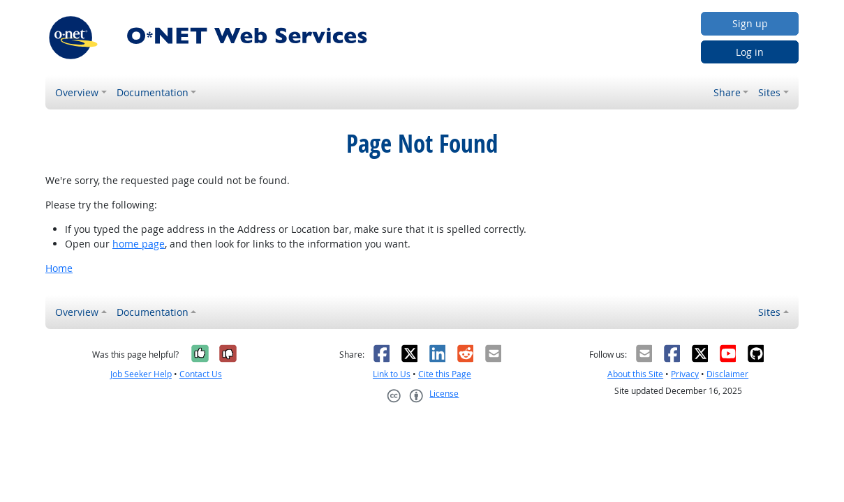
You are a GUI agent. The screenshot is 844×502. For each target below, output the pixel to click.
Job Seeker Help (141, 374)
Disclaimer (727, 374)
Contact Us (200, 374)
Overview (76, 92)
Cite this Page (444, 374)
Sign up (750, 23)
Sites (769, 92)
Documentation (152, 92)
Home (59, 268)
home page (138, 243)
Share (727, 92)
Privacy (685, 374)
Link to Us (391, 374)
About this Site (635, 374)
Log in (750, 52)
